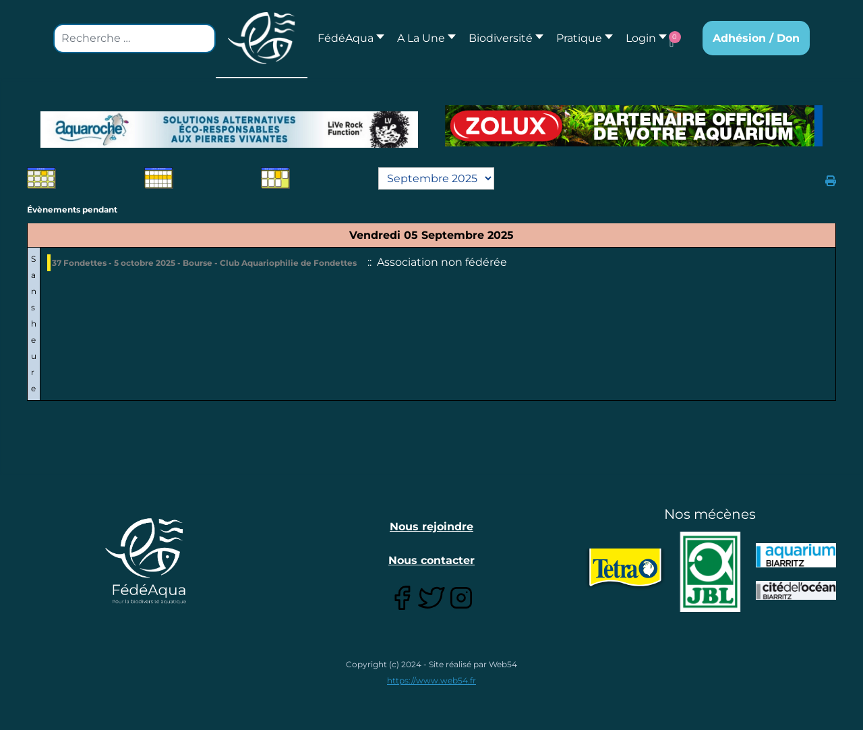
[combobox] (134, 38)
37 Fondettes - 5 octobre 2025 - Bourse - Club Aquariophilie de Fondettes (204, 263)
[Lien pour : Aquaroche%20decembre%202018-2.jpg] (229, 129)
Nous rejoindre (431, 526)
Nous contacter (431, 560)
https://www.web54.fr (431, 680)
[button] (422, 38)
